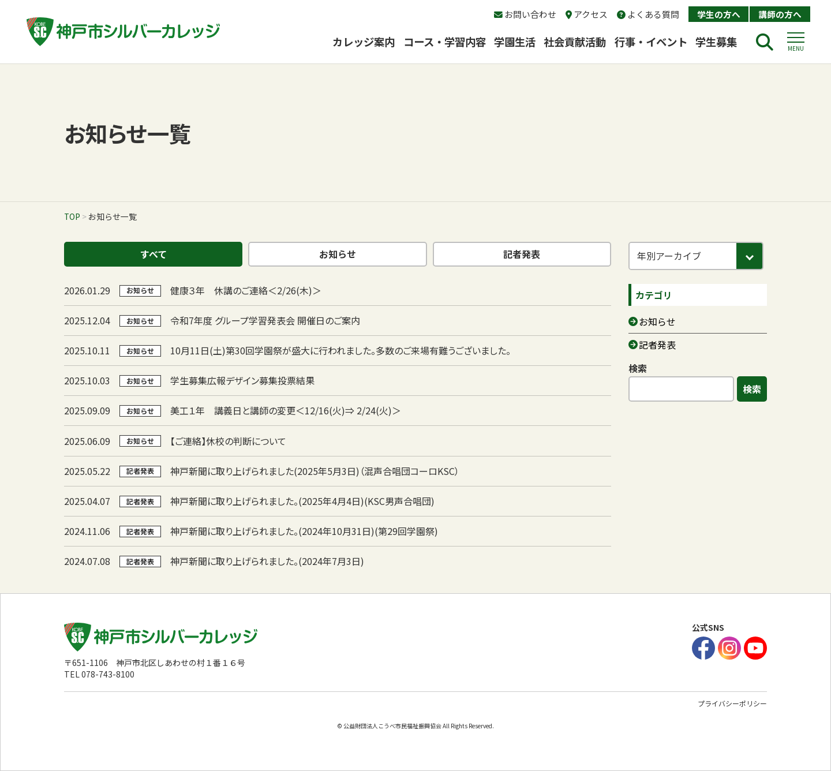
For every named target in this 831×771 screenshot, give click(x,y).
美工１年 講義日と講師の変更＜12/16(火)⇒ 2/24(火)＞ (285, 410)
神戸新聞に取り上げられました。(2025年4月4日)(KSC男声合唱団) (302, 501)
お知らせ (337, 254)
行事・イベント (651, 41)
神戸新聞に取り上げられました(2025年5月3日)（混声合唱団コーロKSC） (314, 471)
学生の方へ (718, 14)
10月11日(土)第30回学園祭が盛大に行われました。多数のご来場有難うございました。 (340, 350)
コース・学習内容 (444, 41)
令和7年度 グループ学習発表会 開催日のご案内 (265, 320)
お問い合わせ (525, 14)
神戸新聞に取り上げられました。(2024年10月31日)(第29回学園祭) (304, 531)
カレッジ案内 (363, 41)
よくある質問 (648, 14)
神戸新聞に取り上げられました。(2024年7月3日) (267, 561)
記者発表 (521, 254)
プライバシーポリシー (732, 703)
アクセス (587, 14)
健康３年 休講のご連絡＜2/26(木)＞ (245, 290)
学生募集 (721, 41)
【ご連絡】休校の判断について (228, 441)
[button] (795, 42)
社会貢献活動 (575, 41)
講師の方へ (780, 14)
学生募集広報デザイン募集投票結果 (242, 380)
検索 (637, 368)
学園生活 (515, 41)
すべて (153, 254)
